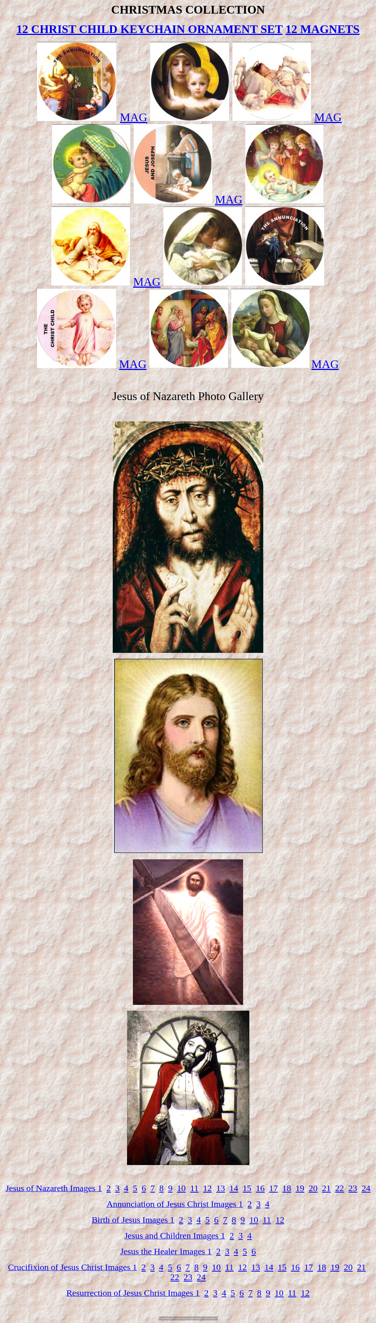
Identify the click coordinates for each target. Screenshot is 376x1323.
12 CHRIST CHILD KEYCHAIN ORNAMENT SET (150, 29)
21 (326, 1188)
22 (339, 1188)
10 (181, 1188)
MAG (133, 117)
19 (300, 1188)
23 (352, 1188)
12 (207, 1188)
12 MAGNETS (322, 29)
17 (273, 1188)
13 (220, 1188)
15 (247, 1188)
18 (286, 1188)
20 (313, 1188)
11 (194, 1188)
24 (366, 1188)
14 (233, 1188)
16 (260, 1188)
